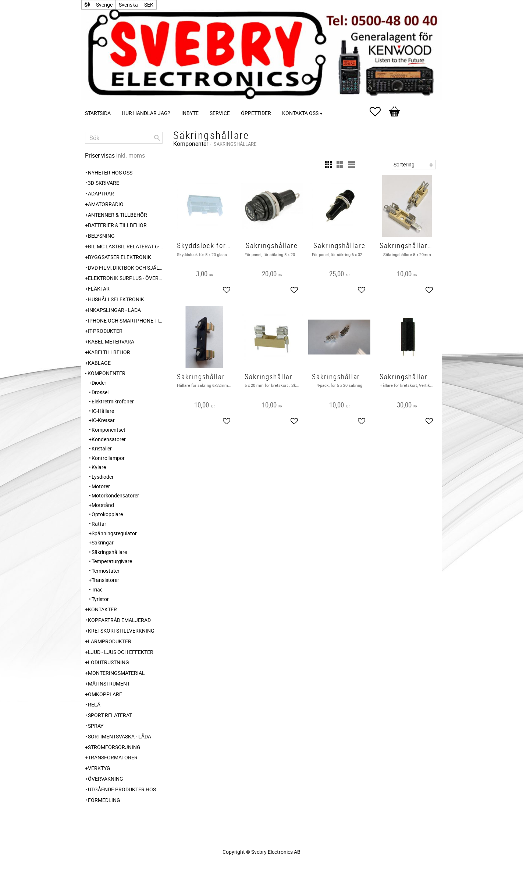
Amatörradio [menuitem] (106, 204)
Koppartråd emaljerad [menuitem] (119, 619)
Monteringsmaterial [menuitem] (116, 672)
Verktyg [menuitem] (99, 768)
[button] (379, 111)
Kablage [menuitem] (99, 362)
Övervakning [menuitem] (105, 778)
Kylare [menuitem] (99, 467)
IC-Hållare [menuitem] (103, 410)
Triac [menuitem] (97, 589)
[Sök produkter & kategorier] (124, 138)
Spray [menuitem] (95, 725)
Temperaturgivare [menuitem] (112, 561)
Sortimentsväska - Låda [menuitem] (119, 736)
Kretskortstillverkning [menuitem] (121, 630)
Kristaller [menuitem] (102, 448)
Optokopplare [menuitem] (107, 514)
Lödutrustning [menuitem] (108, 662)
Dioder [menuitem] (99, 382)
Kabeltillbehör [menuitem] (109, 352)
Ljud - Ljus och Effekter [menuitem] (120, 651)
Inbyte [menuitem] (190, 112)
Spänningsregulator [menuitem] (114, 533)
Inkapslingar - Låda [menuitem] (114, 309)
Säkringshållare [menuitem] (109, 551)
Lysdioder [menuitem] (103, 476)
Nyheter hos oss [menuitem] (110, 172)
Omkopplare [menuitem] (105, 694)
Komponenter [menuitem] (106, 373)
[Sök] (157, 137)
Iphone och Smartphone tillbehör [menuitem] (125, 320)
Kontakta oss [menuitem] (300, 112)
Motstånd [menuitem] (103, 504)
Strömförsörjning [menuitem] (114, 747)
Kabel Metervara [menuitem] (111, 341)
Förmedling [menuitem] (104, 799)
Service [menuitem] (220, 112)
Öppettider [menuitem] (256, 112)
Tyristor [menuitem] (100, 599)
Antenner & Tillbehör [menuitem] (117, 214)
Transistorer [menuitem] (105, 579)
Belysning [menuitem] (101, 235)
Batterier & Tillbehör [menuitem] (117, 225)
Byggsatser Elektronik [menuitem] (119, 256)
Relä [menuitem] (94, 704)
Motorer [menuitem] (101, 486)
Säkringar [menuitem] (103, 542)
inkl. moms (130, 155)
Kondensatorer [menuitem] (109, 439)
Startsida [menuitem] (98, 112)
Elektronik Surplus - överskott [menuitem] (125, 277)
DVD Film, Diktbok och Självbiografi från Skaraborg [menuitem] (125, 267)
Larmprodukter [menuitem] (109, 641)
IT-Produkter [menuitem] (105, 330)
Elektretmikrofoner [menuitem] (113, 401)
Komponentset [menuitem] (108, 429)
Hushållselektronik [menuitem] (116, 299)
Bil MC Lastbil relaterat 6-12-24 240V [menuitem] (125, 246)
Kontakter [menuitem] (102, 609)
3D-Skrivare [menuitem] (103, 182)
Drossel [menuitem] (100, 392)
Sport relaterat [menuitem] (110, 715)
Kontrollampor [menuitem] (108, 457)
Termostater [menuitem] (106, 570)
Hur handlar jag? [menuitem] (146, 112)
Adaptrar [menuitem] (101, 193)
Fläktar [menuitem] (99, 288)
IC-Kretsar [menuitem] (103, 420)
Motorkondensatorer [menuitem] (115, 495)
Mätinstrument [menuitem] (109, 683)
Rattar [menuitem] (99, 523)
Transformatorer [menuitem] (113, 757)
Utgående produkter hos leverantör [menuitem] (125, 789)
